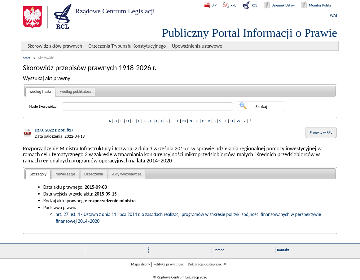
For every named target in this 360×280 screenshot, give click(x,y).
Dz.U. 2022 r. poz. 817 (54, 130)
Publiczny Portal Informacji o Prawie (249, 32)
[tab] (40, 92)
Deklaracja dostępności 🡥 (207, 264)
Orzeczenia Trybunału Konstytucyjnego (127, 46)
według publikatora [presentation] (75, 91)
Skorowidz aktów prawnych (55, 46)
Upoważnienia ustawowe (197, 46)
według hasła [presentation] (40, 91)
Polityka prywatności (168, 264)
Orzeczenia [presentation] (93, 174)
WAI (333, 15)
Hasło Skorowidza (43, 106)
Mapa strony (140, 264)
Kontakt (283, 250)
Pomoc (218, 250)
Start (26, 58)
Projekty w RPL (321, 132)
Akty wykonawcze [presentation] (127, 174)
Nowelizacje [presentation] (65, 174)
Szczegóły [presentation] (37, 174)
